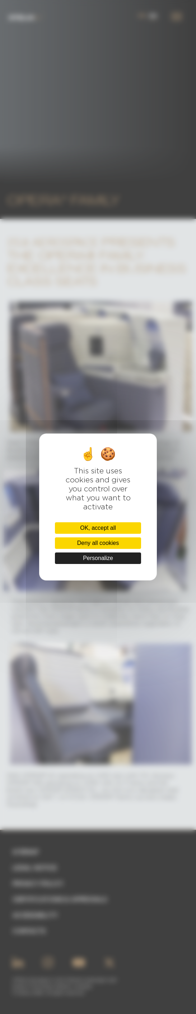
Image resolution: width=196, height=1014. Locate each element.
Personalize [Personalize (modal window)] (98, 558)
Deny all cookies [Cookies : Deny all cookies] (98, 543)
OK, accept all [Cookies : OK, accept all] (98, 528)
